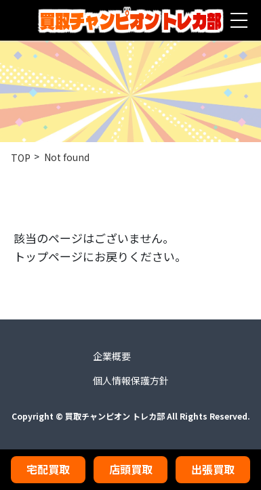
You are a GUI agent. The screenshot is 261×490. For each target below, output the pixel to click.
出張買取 (213, 469)
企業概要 (112, 356)
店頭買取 (131, 469)
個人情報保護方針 (131, 380)
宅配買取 (48, 469)
